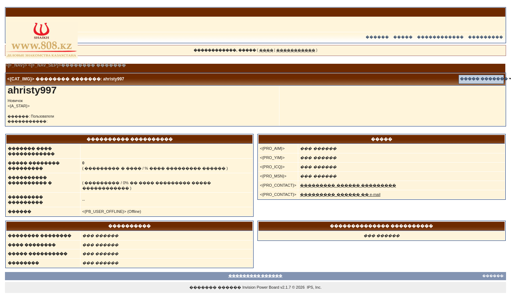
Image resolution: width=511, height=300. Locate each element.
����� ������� (484, 79)
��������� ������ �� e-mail (340, 194)
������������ (440, 37)
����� (403, 37)
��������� (485, 37)
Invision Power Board (260, 287)
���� (266, 50)
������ (377, 37)
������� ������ (215, 287)
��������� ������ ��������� (348, 185)
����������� (295, 50)
